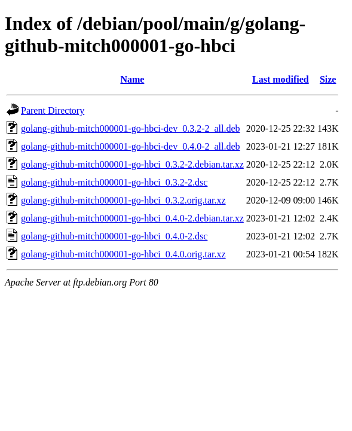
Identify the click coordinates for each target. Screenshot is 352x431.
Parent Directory (52, 110)
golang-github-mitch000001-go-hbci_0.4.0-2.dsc (114, 236)
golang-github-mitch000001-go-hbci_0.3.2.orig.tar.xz (123, 200)
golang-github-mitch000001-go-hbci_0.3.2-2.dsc (114, 182)
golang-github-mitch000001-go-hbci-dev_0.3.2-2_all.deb (130, 128)
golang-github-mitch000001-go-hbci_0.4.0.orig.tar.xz (123, 254)
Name (132, 79)
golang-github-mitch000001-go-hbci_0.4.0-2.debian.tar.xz (132, 218)
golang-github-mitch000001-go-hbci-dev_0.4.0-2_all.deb (130, 146)
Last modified (280, 79)
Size (328, 79)
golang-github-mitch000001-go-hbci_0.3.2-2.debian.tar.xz (132, 164)
